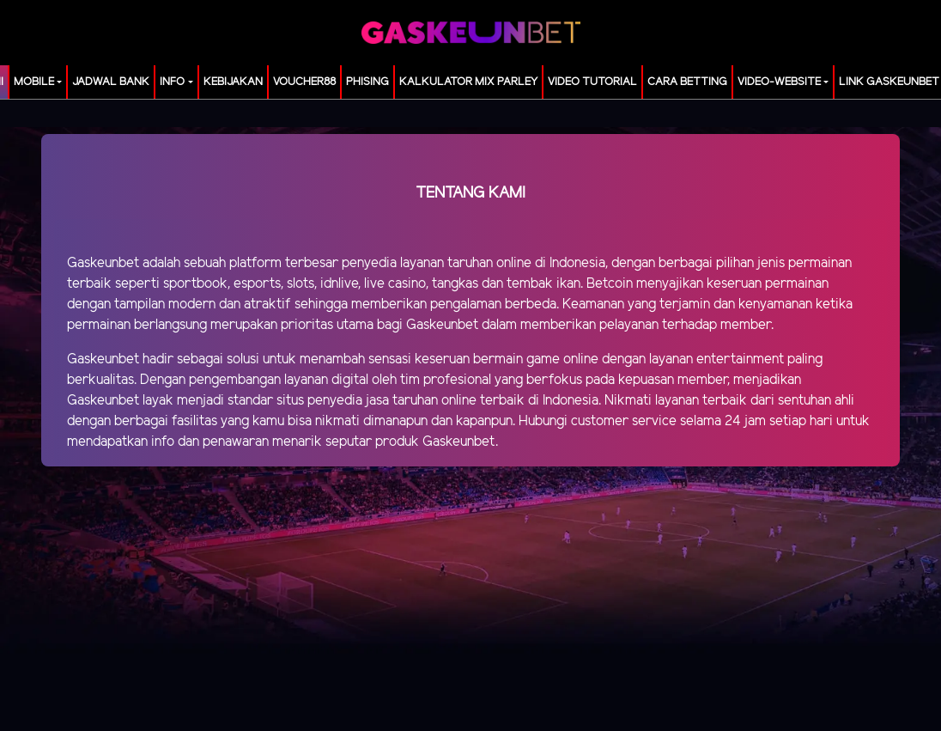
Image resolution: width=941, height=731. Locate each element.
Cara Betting (687, 82)
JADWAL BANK (110, 82)
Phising (367, 82)
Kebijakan (233, 82)
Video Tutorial (592, 82)
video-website (779, 82)
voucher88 (304, 82)
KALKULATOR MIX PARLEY (468, 82)
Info (172, 82)
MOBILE (34, 82)
